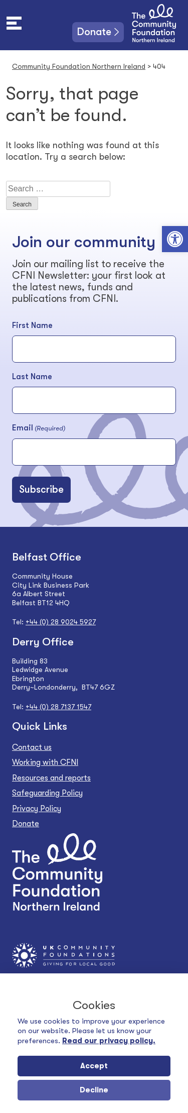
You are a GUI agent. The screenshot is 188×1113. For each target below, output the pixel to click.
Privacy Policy (36, 808)
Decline (94, 1089)
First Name (32, 325)
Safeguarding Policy (47, 793)
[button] (175, 239)
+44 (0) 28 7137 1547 (58, 707)
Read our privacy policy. (108, 1040)
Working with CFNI (45, 762)
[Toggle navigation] (14, 23)
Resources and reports (51, 778)
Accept (94, 1065)
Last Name (32, 376)
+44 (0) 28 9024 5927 (61, 622)
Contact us (32, 747)
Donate (94, 32)
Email (38, 428)
